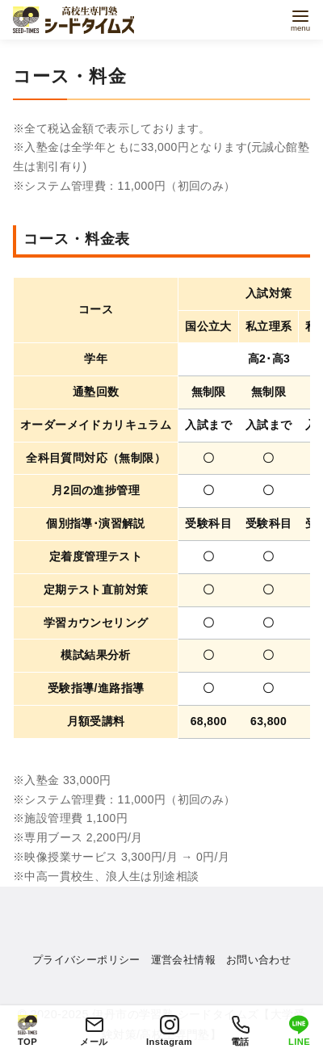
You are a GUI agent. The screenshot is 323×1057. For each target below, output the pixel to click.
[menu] (300, 19)
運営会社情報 (183, 960)
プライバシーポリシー (86, 960)
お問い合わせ (258, 960)
